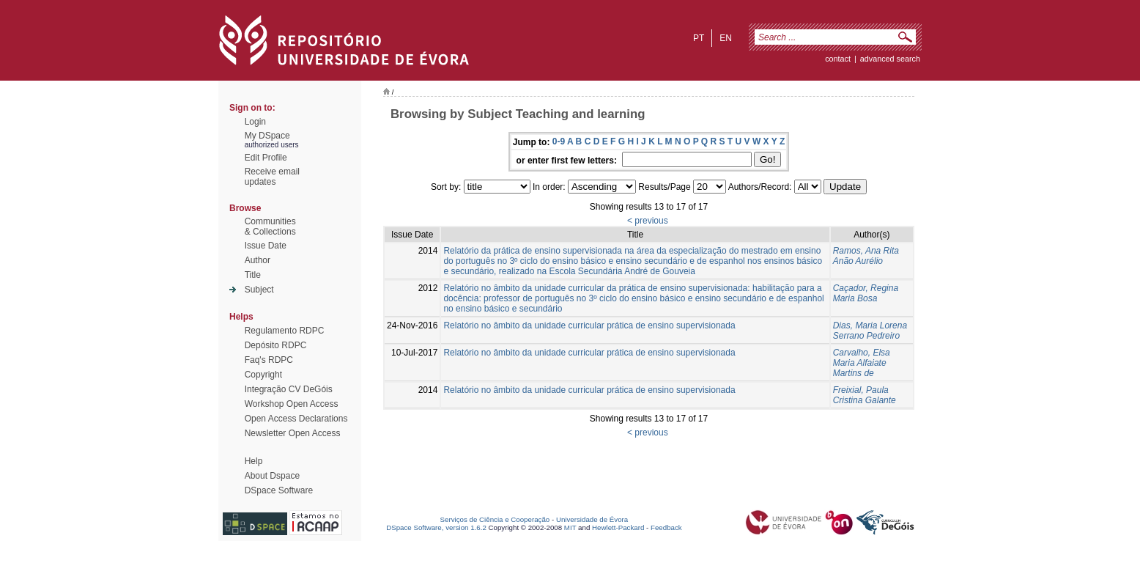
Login (255, 122)
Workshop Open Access (291, 404)
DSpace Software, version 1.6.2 (436, 527)
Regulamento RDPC (285, 330)
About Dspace (272, 476)
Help (254, 461)
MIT (570, 527)
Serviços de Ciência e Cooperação (495, 519)
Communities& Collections (270, 226)
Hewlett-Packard (618, 527)
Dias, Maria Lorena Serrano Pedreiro (870, 330)
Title (253, 275)
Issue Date (265, 245)
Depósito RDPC (276, 345)
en (725, 38)
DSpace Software (279, 490)
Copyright (263, 374)
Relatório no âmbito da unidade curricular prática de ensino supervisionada (589, 325)
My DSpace (267, 135)
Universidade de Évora (592, 519)
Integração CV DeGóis (289, 389)
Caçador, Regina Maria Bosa (865, 293)
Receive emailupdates (272, 176)
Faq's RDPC (269, 360)
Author (257, 260)
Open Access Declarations (296, 418)
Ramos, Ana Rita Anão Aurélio (866, 256)
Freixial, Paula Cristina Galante (864, 395)
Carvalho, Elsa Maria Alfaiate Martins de (861, 362)
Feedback (666, 527)
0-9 (558, 141)
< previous (647, 221)
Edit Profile (266, 157)
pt (698, 38)
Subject (259, 289)
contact (838, 58)
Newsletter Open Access (293, 433)
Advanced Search (890, 58)
